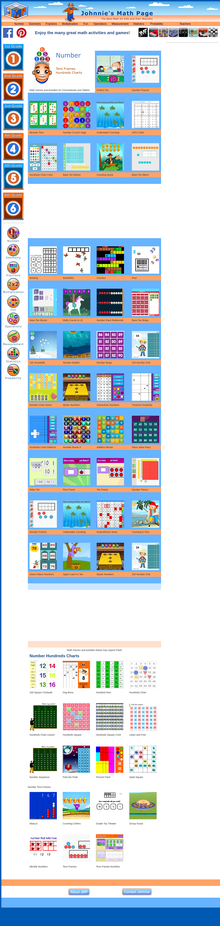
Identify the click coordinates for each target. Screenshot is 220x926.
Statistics (138, 23)
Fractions (51, 23)
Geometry (35, 23)
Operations (100, 23)
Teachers (185, 23)
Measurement (120, 23)
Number (19, 23)
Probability (156, 23)
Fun (85, 23)
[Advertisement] (94, 209)
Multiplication (70, 23)
